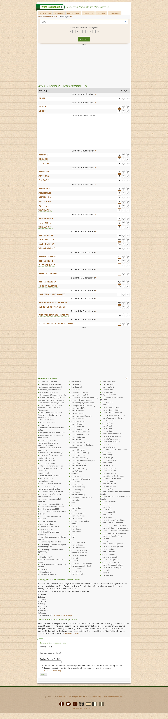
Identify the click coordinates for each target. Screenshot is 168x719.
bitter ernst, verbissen (78, 553)
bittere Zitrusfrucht (109, 486)
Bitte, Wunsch (75, 492)
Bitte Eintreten (75, 384)
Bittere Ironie (107, 452)
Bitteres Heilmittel (108, 554)
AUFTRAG (43, 175)
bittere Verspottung (109, 481)
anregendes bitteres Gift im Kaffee (52, 433)
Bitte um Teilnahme (77, 455)
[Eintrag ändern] (128, 98)
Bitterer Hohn (107, 509)
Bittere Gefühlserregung (111, 441)
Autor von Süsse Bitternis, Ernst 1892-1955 (50, 517)
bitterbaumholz (107, 402)
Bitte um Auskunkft (77, 421)
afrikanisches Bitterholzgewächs (51, 400)
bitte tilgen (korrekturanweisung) (82, 405)
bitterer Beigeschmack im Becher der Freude (115, 493)
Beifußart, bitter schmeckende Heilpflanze (50, 533)
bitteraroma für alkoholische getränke (111, 398)
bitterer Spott (107, 515)
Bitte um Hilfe (75, 440)
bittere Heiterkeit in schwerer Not (114, 449)
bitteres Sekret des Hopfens (112, 565)
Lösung (43, 90)
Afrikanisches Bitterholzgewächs (51, 403)
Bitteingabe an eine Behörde (81, 497)
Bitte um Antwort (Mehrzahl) (81, 416)
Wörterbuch (88, 13)
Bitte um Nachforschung (79, 442)
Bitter (72, 539)
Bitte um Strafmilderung (79, 452)
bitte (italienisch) (45, 557)
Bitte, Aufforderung (77, 487)
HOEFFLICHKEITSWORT (51, 294)
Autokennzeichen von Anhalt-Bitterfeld (50, 500)
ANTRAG (43, 154)
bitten (72, 503)
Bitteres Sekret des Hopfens (112, 567)
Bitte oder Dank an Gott (79, 395)
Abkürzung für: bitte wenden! (50, 387)
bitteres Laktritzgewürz (110, 559)
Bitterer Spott (107, 517)
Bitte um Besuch (76, 424)
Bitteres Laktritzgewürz (110, 562)
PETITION (43, 205)
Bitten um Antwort (77, 516)
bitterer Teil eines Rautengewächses (115, 531)
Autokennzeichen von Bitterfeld (51, 504)
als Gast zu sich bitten (47, 422)
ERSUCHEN (44, 201)
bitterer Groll (106, 504)
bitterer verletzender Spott (112, 536)
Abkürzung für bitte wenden (50, 384)
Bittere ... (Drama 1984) (110, 410)
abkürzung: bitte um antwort (50, 390)
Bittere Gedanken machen (111, 436)
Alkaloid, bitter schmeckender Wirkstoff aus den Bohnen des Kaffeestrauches (50, 414)
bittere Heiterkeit (108, 444)
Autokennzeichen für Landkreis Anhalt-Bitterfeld (50, 495)
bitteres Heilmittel (108, 552)
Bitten (72, 505)
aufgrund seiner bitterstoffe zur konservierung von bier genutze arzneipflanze (50, 468)
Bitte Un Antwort (76, 471)
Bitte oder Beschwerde (79, 392)
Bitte (41, 554)
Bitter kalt (74, 560)
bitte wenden (75, 474)
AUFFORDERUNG (48, 273)
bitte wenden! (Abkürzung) (80, 479)
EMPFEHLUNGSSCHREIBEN (53, 315)
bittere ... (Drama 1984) (110, 407)
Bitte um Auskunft (77, 419)
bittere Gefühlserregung (111, 439)
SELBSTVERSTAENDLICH (52, 306)
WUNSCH (43, 163)
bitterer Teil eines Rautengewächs (114, 525)
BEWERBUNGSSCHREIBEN (53, 302)
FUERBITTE (44, 222)
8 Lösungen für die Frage (61, 615)
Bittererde (105, 538)
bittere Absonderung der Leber (113, 415)
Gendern (92, 708)
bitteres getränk (108, 549)
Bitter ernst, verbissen (78, 555)
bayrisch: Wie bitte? (46, 529)
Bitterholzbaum (107, 575)
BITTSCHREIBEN (47, 281)
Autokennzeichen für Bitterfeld (51, 491)
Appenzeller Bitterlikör (47, 440)
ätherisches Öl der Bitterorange (51, 453)
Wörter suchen (45, 13)
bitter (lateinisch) (76, 545)
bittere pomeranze (109, 468)
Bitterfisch (105, 573)
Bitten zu (73, 526)
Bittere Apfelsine (108, 423)
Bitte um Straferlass (77, 450)
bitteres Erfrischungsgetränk (112, 544)
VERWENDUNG (46, 248)
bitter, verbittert (108, 384)
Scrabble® (59, 13)
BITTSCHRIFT (45, 260)
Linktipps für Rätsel (79, 708)
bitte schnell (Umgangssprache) (82, 400)
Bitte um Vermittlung (78, 463)
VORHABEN (45, 210)
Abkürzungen (114, 13)
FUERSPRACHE (46, 265)
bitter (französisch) (77, 542)
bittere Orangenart (109, 460)
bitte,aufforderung (77, 495)
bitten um (74, 510)
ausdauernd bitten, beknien (49, 476)
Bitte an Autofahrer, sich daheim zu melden (52, 565)
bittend (73, 534)
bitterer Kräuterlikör (109, 512)
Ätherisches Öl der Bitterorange (51, 455)
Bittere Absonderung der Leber (113, 418)
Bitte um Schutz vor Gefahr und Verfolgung (81, 446)
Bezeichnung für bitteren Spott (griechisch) (50, 550)
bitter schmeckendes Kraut (80, 566)
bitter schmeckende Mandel (81, 563)
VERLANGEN (45, 227)
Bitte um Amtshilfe (77, 408)
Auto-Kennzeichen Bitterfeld (50, 484)
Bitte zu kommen (76, 484)
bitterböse (105, 405)
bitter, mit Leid (76, 568)
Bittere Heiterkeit (108, 447)
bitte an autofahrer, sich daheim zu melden (52, 560)
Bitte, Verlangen (76, 489)
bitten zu (73, 524)
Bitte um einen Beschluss (80, 432)
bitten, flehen (75, 529)
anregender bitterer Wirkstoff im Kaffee (51, 429)
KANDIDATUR (46, 239)
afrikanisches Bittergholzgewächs (52, 397)
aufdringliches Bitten (47, 460)
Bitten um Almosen (77, 513)
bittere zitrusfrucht (109, 484)
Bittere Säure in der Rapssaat (113, 478)
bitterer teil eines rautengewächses (115, 528)
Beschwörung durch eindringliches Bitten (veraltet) (52, 538)
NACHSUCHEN (46, 244)
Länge (124, 90)
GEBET (42, 110)
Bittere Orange (107, 457)
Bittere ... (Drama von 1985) (112, 412)
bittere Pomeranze (109, 471)
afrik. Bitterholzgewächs (48, 392)
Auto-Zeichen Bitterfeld (48, 486)
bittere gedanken (108, 431)
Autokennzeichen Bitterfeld (49, 489)
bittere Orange (107, 455)
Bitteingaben (75, 500)
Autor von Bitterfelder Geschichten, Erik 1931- (52, 512)
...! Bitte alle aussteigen (48, 382)
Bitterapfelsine (107, 390)
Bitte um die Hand (77, 426)
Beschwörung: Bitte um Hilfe (50, 542)
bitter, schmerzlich (77, 574)
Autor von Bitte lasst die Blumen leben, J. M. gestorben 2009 (51, 508)
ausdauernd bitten (46, 473)
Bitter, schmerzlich (109, 382)
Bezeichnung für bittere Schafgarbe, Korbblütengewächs (52, 545)
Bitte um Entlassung (78, 437)
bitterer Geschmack (109, 502)
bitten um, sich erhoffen (79, 521)
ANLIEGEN (44, 188)
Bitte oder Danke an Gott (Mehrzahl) (84, 397)
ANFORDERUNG (47, 256)
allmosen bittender (46, 420)
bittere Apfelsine (108, 420)
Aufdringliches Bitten (47, 463)
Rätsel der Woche (72, 633)
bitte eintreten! (76, 387)
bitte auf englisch (45, 572)
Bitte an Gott (44, 569)
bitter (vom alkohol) (77, 547)
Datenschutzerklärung (51, 670)
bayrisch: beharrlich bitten (49, 527)
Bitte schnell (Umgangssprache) (82, 403)
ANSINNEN (44, 192)
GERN (41, 98)
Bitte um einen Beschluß (79, 434)
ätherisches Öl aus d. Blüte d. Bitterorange (49, 449)
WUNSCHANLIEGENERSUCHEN (55, 323)
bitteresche (106, 570)
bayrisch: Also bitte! (46, 524)
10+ (97, 31)
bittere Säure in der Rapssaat (113, 476)
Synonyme (101, 13)
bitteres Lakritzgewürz (110, 557)
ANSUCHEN (44, 197)
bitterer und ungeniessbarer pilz (114, 533)
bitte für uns (75, 390)
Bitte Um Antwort (77, 413)
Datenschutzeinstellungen (113, 697)
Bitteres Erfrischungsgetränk (112, 546)
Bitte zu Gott (75, 481)
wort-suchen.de (65, 696)
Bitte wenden (75, 476)
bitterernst (106, 541)
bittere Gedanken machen (111, 434)
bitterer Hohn (107, 507)
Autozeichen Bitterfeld (47, 521)
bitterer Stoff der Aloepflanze (113, 523)
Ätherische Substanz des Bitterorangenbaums (48, 444)
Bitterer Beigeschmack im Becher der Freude (115, 497)
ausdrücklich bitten (46, 478)
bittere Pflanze (107, 463)
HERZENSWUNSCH (48, 286)
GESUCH (43, 159)
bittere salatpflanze (109, 473)
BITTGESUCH (45, 235)
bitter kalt (74, 558)
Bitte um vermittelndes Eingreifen (83, 460)
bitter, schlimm (76, 571)
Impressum (77, 696)
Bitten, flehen (75, 532)
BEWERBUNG (45, 218)
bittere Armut (107, 426)
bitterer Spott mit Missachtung (113, 520)
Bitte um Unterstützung (79, 458)
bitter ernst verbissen (78, 550)
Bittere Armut (107, 428)
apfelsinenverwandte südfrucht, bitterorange (51, 436)
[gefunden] (123, 98)
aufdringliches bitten (47, 458)
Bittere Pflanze (107, 465)
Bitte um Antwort (77, 411)
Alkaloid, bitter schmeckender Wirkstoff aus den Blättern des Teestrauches (50, 407)
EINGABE (43, 180)
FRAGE (42, 106)
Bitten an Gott (75, 508)
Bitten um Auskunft (77, 518)
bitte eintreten (75, 382)
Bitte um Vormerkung (78, 468)
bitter (72, 537)
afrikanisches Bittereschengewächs (52, 395)
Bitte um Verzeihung (78, 466)
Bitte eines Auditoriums (48, 575)
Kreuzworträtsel (73, 13)
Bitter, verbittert (108, 387)
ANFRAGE (43, 171)
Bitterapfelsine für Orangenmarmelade (108, 393)
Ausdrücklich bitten (46, 481)
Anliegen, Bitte (44, 425)
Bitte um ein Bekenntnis (79, 429)
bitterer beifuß (107, 489)
